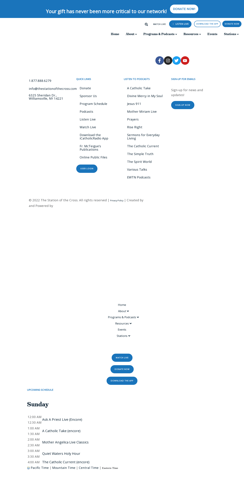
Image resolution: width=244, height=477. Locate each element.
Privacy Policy (116, 200)
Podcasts (86, 111)
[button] (146, 24)
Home (115, 34)
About (130, 34)
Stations (230, 34)
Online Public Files (93, 157)
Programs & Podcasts (159, 34)
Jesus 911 (134, 104)
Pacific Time (40, 472)
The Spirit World (139, 161)
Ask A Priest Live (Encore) (62, 424)
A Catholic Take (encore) (61, 435)
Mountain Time (63, 472)
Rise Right (134, 127)
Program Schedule (93, 104)
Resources (191, 34)
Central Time (89, 472)
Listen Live (182, 23)
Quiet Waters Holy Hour (61, 458)
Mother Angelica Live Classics (65, 447)
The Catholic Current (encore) (65, 466)
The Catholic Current (143, 146)
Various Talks (137, 169)
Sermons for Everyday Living (143, 136)
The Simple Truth (140, 154)
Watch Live (88, 127)
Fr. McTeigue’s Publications (90, 147)
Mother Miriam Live (142, 111)
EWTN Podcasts (138, 177)
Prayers (133, 119)
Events (212, 34)
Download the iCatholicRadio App (94, 136)
